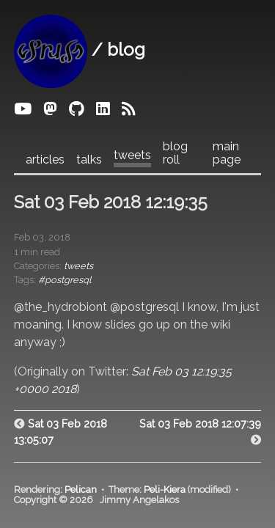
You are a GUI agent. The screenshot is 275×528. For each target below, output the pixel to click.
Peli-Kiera (165, 489)
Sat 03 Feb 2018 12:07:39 (200, 423)
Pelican (81, 489)
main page (227, 153)
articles (45, 159)
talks (89, 159)
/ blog (79, 49)
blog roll (175, 153)
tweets (132, 155)
